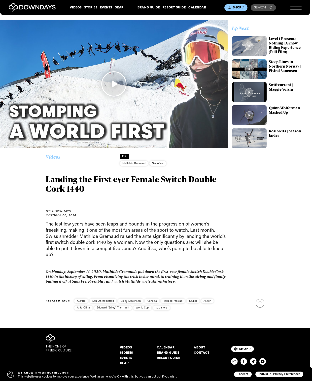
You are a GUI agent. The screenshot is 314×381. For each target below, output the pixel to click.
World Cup (142, 310)
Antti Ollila (83, 310)
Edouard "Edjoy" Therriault (113, 310)
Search (263, 7)
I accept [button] (243, 374)
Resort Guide (174, 8)
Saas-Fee (158, 163)
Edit (124, 156)
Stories (90, 8)
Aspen (207, 304)
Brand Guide (149, 8)
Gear (119, 8)
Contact (201, 353)
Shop (238, 7)
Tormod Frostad (173, 304)
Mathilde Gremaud (133, 163)
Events (106, 8)
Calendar (197, 8)
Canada (152, 304)
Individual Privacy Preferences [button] (279, 374)
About (199, 348)
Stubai (193, 304)
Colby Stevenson (131, 304)
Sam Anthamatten (103, 304)
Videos (76, 8)
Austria (81, 304)
